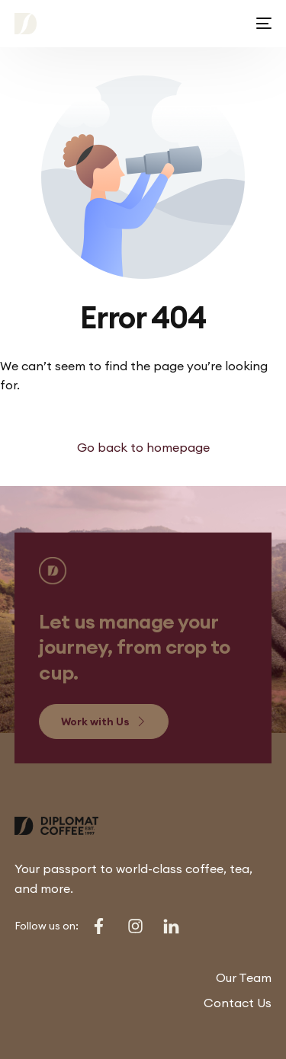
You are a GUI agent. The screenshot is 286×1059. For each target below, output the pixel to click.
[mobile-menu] (261, 23)
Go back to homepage (143, 447)
